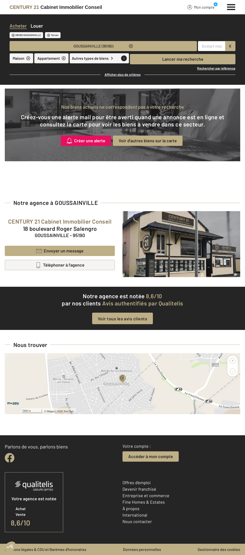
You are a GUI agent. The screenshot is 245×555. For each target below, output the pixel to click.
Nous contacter (137, 521)
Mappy (51, 411)
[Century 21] (56, 7)
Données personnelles (142, 549)
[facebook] (9, 458)
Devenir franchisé (139, 489)
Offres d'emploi (136, 482)
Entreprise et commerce (145, 495)
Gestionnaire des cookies (219, 549)
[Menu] (231, 6)
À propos (130, 508)
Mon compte (201, 7)
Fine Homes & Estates (143, 502)
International (134, 515)
